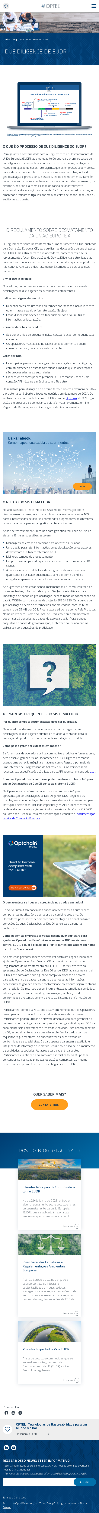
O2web (7, 1507)
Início (7, 39)
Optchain (71, 398)
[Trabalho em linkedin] (13, 1413)
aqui (92, 771)
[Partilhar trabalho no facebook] (6, 1413)
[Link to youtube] (13, 1448)
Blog (15, 39)
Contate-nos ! (49, 1104)
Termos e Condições (14, 1497)
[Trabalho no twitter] (20, 1413)
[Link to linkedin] (6, 1448)
